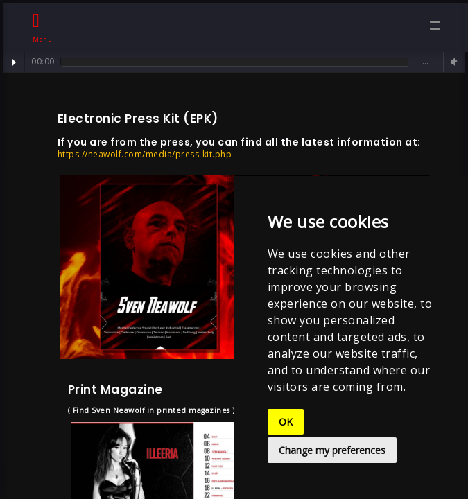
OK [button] (286, 421)
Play (14, 62)
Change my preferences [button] (332, 450)
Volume (452, 62)
